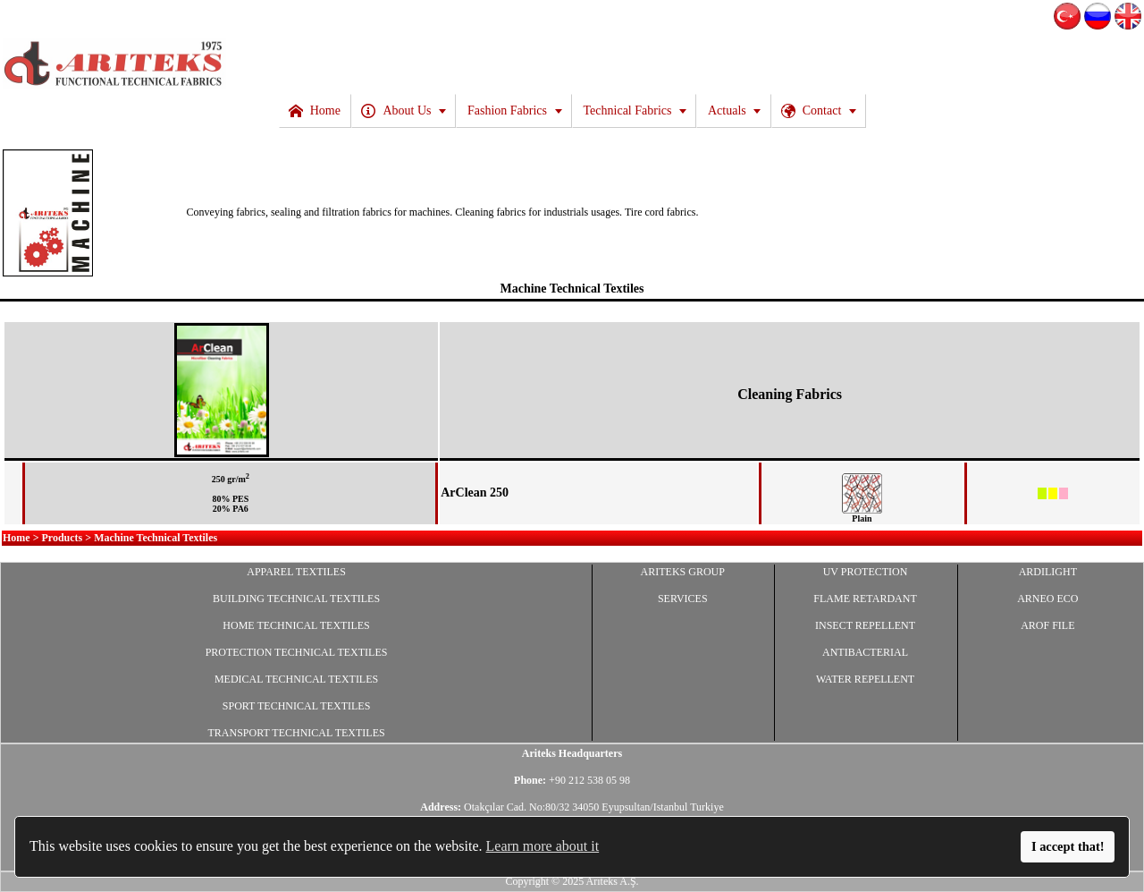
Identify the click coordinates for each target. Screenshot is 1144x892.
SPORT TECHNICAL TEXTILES (297, 706)
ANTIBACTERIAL (865, 652)
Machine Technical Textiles (572, 288)
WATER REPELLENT (865, 679)
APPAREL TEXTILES (296, 571)
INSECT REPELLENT (865, 625)
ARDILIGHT (1048, 571)
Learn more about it (543, 846)
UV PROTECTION (865, 571)
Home (16, 537)
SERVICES (683, 598)
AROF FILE (1047, 625)
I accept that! (1068, 846)
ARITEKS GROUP (683, 571)
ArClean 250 (475, 492)
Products (62, 537)
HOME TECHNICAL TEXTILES (296, 625)
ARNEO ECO (1047, 598)
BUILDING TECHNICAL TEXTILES (296, 598)
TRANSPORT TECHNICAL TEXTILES (295, 732)
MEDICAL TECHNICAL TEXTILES (296, 679)
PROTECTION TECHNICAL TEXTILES (297, 652)
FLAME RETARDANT (864, 598)
